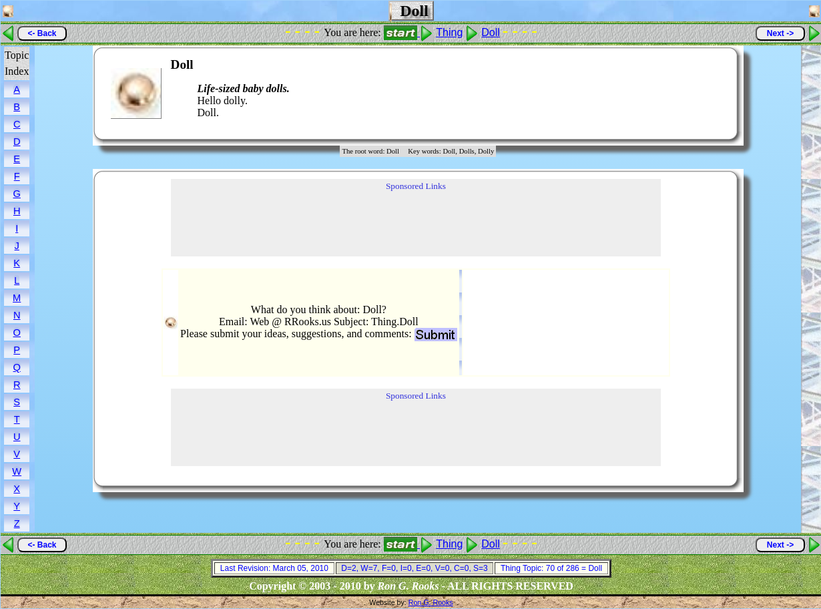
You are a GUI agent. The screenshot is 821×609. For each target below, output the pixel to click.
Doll (490, 32)
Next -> (780, 33)
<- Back (41, 33)
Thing (449, 32)
